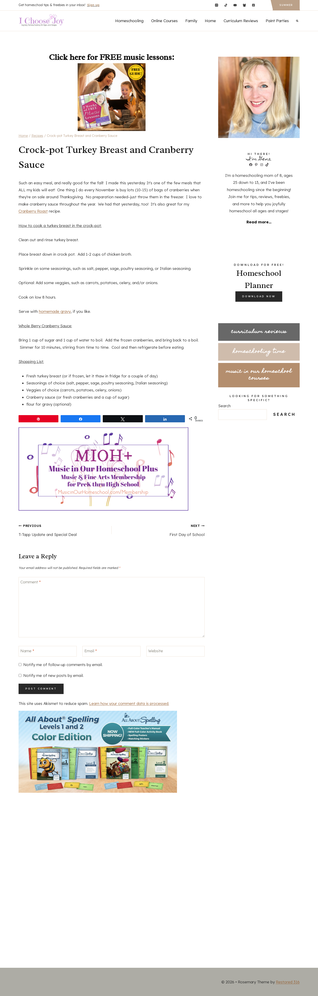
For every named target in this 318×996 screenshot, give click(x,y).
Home (210, 20)
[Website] (175, 651)
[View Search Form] (297, 21)
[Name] (48, 651)
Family (191, 20)
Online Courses (164, 20)
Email (90, 650)
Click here (67, 57)
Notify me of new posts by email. (53, 675)
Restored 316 (288, 982)
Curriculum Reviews (241, 20)
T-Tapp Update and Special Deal (63, 529)
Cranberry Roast (33, 211)
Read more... (258, 222)
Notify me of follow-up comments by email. (63, 664)
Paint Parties (277, 20)
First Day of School (160, 529)
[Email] (111, 651)
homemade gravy (55, 311)
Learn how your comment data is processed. (129, 703)
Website (155, 650)
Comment (30, 582)
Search (224, 405)
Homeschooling (129, 20)
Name (27, 650)
